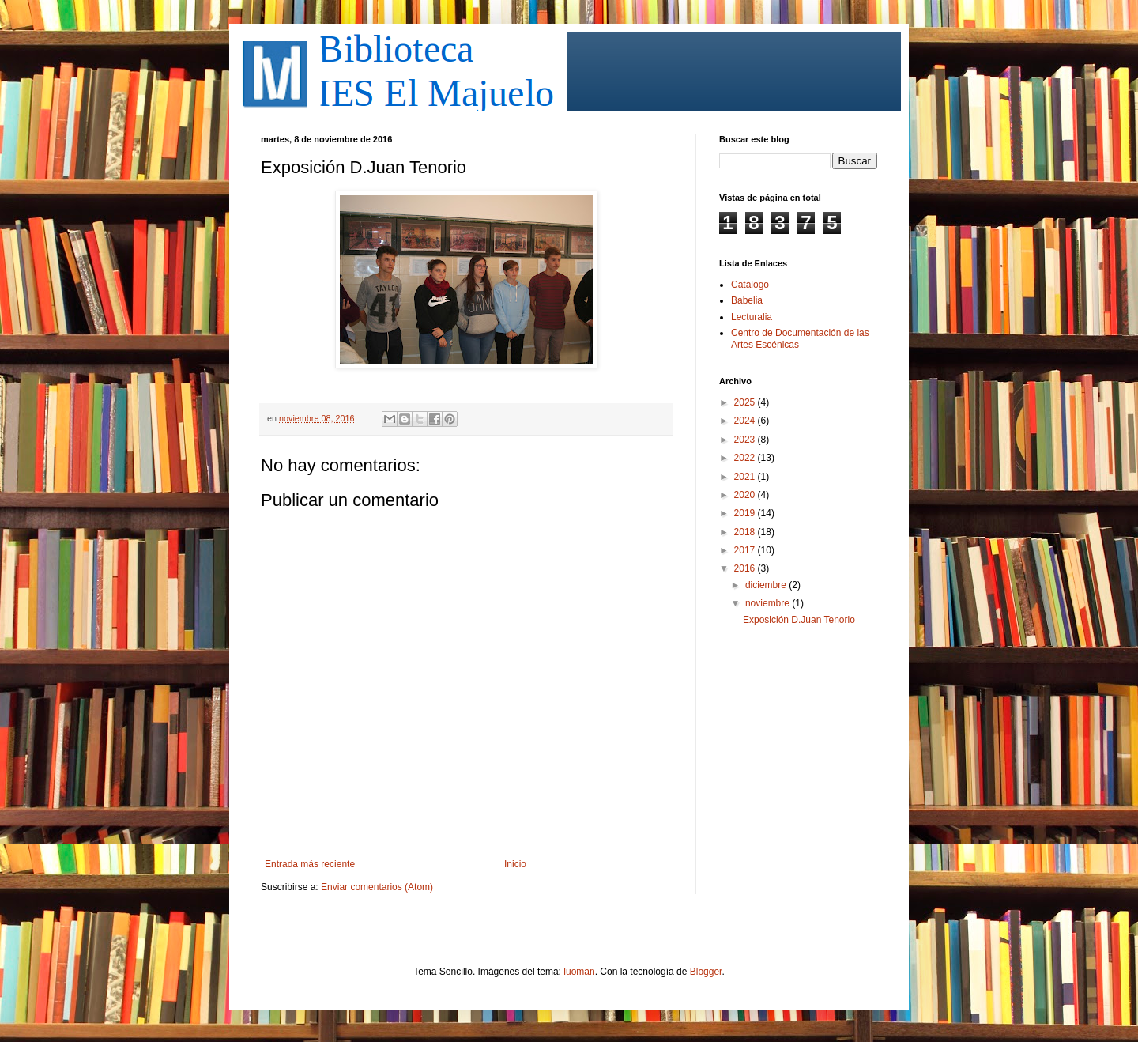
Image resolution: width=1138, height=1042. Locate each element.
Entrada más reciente (310, 864)
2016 (746, 568)
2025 (746, 402)
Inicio (515, 864)
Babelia (747, 300)
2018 (746, 532)
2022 (746, 457)
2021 (746, 476)
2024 (746, 420)
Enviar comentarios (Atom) (377, 887)
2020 (746, 494)
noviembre (768, 603)
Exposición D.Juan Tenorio (799, 619)
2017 (746, 550)
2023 (746, 439)
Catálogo (750, 284)
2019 (746, 513)
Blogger (706, 971)
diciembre (767, 585)
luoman (578, 971)
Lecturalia (751, 317)
